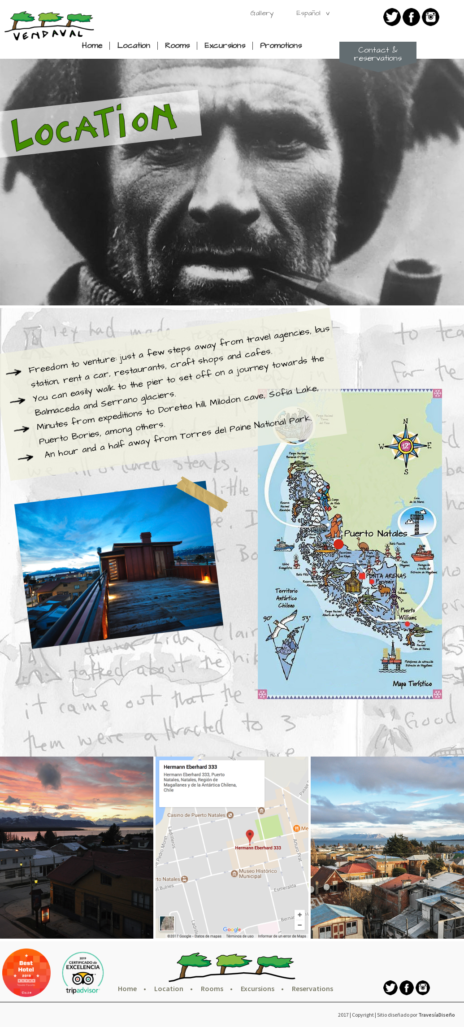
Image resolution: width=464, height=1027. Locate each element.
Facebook (411, 17)
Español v (313, 13)
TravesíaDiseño (436, 1014)
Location (133, 46)
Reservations (312, 988)
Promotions (281, 46)
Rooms (177, 46)
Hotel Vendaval (49, 25)
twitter (392, 17)
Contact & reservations (378, 54)
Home (92, 46)
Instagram (430, 17)
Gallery (262, 13)
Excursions (224, 46)
